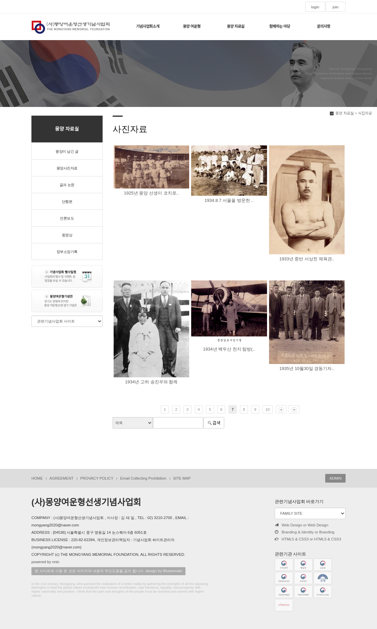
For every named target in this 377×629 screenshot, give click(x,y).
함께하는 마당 (279, 26)
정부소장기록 (67, 252)
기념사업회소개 (147, 26)
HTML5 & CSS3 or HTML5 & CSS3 (308, 539)
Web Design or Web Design (302, 525)
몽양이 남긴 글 (66, 151)
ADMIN (335, 478)
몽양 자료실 (235, 26)
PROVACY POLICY (96, 478)
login (315, 7)
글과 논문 (67, 185)
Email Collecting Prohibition (143, 478)
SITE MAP (182, 478)
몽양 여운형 (191, 26)
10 (267, 409)
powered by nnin (45, 562)
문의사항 (323, 26)
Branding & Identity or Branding (305, 532)
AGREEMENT (61, 478)
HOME (37, 478)
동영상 (67, 235)
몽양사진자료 (67, 168)
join (336, 7)
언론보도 (67, 218)
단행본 (67, 202)
